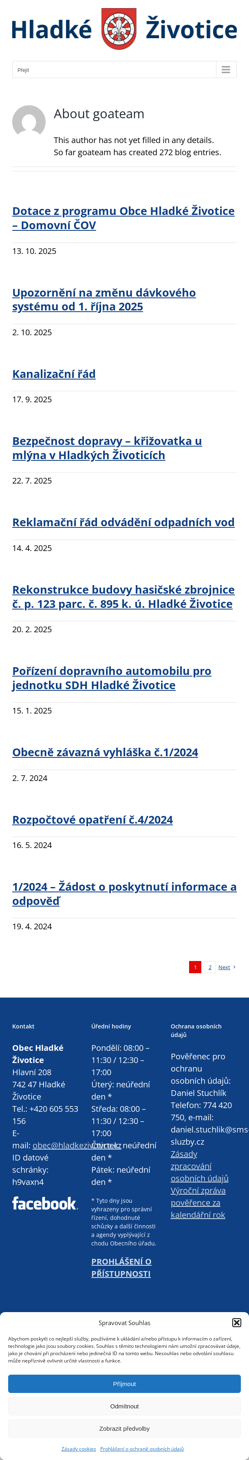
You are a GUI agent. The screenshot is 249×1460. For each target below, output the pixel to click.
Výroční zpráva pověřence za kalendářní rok (198, 1202)
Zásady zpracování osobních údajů (200, 1166)
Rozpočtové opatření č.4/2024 (92, 819)
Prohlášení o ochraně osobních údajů (142, 1448)
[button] (237, 1323)
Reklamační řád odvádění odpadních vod (123, 522)
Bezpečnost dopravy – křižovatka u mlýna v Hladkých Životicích (107, 448)
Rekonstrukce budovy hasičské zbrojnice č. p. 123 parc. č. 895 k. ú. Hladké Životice (123, 596)
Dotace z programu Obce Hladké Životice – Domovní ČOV (123, 218)
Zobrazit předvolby (124, 1428)
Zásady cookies (79, 1448)
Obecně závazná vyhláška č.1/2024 (105, 752)
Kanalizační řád (54, 374)
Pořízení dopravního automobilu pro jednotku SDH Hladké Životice (112, 678)
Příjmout (124, 1383)
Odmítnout (124, 1406)
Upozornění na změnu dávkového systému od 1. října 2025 (104, 299)
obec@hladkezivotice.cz (77, 1145)
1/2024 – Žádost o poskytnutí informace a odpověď (124, 893)
